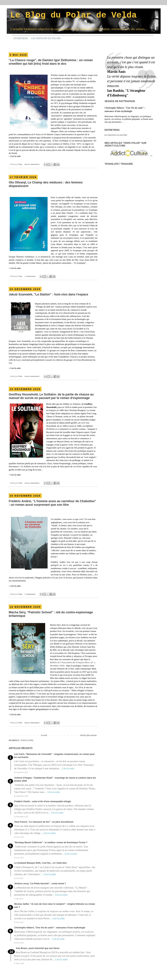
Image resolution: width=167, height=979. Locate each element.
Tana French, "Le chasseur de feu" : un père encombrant (43, 822)
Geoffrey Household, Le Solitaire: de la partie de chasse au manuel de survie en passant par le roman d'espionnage (51, 396)
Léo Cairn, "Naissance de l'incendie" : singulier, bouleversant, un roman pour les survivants (54, 755)
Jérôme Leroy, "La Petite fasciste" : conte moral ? (40, 883)
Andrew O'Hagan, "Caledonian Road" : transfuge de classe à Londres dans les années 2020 (55, 779)
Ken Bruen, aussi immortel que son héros (37, 948)
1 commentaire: (30, 276)
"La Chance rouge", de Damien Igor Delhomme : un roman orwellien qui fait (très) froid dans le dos (51, 61)
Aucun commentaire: (32, 164)
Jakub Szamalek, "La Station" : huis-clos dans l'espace (48, 294)
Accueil (44, 735)
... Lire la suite (67, 768)
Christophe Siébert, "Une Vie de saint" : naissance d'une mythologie (49, 927)
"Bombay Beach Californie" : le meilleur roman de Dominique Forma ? (50, 842)
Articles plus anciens (88, 735)
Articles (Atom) (26, 740)
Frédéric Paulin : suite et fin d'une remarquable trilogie (42, 801)
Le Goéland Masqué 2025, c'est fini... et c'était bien (40, 863)
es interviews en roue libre (116, 135)
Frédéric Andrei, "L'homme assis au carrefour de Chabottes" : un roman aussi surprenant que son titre (52, 502)
